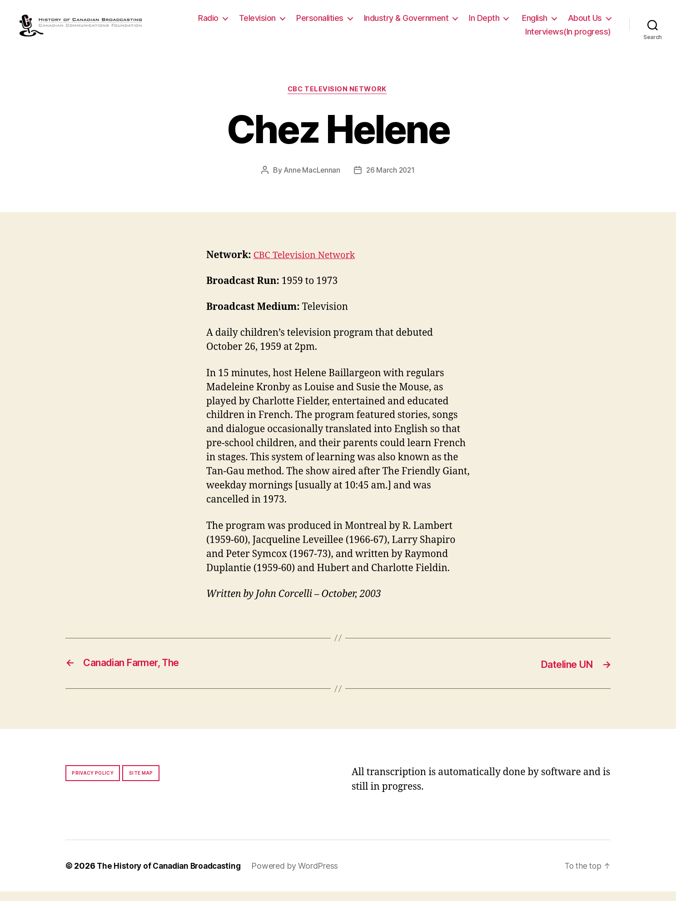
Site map (141, 782)
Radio (263, 22)
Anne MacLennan (311, 180)
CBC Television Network (338, 99)
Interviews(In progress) (568, 36)
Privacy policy (93, 782)
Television (311, 22)
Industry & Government (460, 22)
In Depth (538, 22)
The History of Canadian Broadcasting (172, 875)
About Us (488, 36)
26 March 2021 (391, 180)
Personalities (374, 22)
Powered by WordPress (301, 875)
